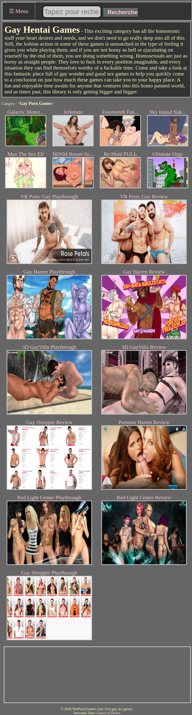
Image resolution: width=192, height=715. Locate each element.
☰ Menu (18, 11)
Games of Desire (108, 713)
